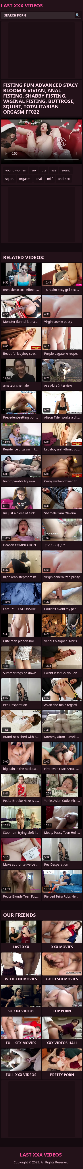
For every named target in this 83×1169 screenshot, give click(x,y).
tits (44, 170)
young (66, 170)
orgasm (24, 179)
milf (50, 179)
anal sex (64, 179)
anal (39, 179)
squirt (9, 179)
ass (53, 170)
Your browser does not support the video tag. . (41, 141)
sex (33, 170)
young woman (15, 170)
